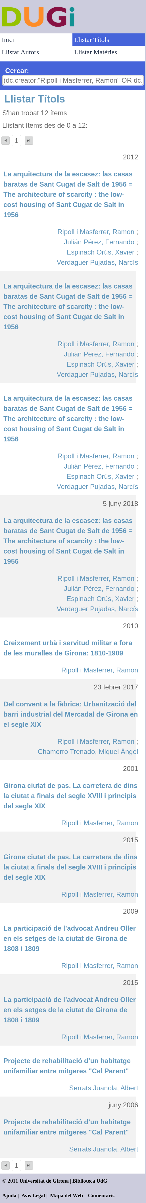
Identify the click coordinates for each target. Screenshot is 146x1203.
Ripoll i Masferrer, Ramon (95, 232)
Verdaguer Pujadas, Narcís (97, 262)
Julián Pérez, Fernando (99, 242)
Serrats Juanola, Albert (103, 1088)
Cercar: (17, 70)
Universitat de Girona (44, 1181)
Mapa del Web (66, 1195)
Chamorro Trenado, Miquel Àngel (88, 751)
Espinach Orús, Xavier (100, 252)
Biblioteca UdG (89, 1181)
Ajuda (9, 1195)
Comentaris (101, 1195)
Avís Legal (33, 1195)
